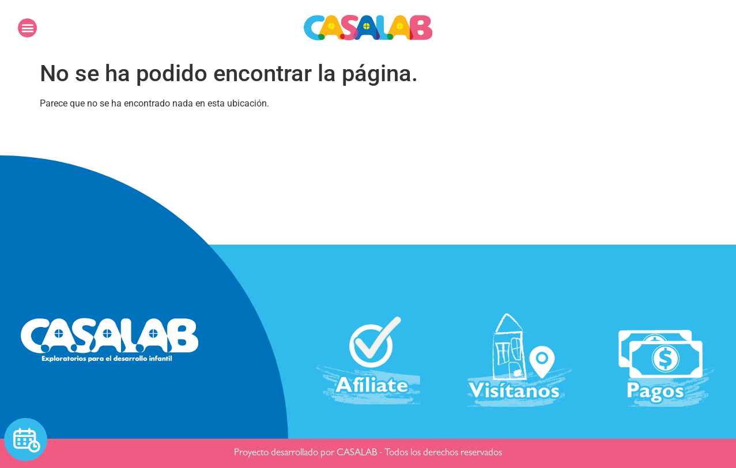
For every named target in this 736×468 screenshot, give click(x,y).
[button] (27, 28)
